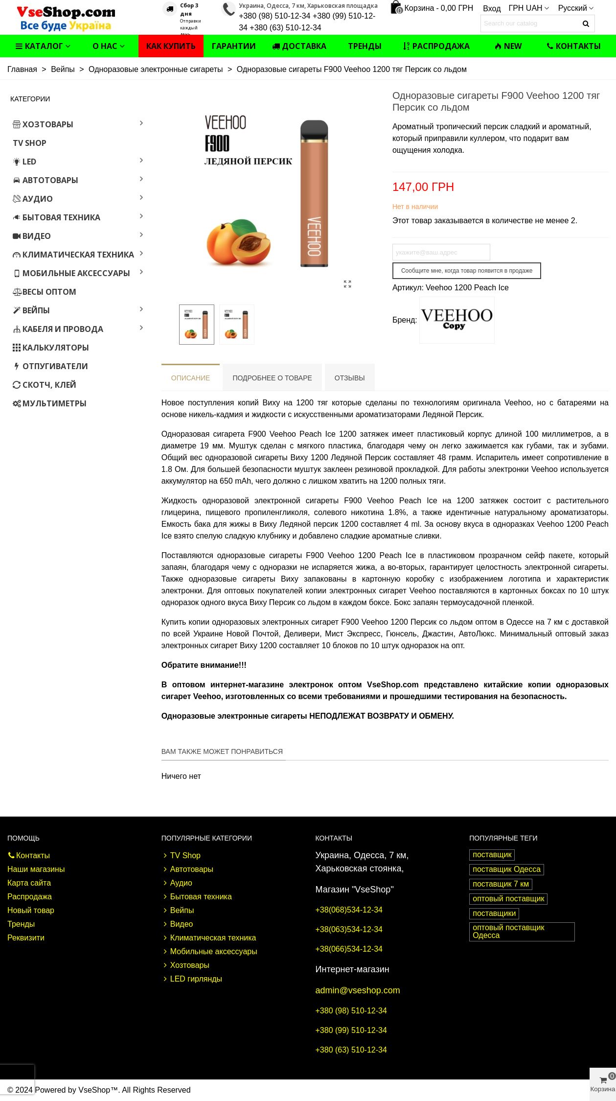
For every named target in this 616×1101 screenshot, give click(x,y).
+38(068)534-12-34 (349, 910)
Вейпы (31, 310)
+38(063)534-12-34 (349, 929)
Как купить (171, 46)
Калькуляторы (51, 347)
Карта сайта (29, 883)
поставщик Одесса (507, 869)
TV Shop (29, 143)
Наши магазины (36, 869)
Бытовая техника (56, 217)
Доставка (299, 46)
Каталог (39, 46)
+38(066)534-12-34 (349, 949)
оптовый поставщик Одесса (508, 931)
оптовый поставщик (508, 898)
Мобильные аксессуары (71, 273)
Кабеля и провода (58, 329)
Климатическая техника (73, 254)
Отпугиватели (50, 366)
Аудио (33, 198)
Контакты (573, 46)
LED (24, 161)
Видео (32, 236)
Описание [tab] (190, 378)
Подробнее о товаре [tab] (272, 378)
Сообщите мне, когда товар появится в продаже (467, 270)
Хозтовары (43, 124)
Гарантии (234, 46)
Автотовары (45, 180)
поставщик (492, 854)
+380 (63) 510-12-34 (351, 1050)
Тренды (365, 46)
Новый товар (30, 910)
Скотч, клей (44, 384)
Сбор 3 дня (189, 9)
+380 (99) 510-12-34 (351, 1030)
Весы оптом (44, 291)
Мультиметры (50, 403)
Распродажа (436, 46)
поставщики (494, 913)
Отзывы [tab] (350, 378)
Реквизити (26, 938)
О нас (104, 46)
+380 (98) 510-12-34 (351, 1011)
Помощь (23, 838)
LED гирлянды (191, 979)
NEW (508, 46)
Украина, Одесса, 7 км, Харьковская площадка (308, 5)
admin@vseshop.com (358, 990)
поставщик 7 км (501, 884)
